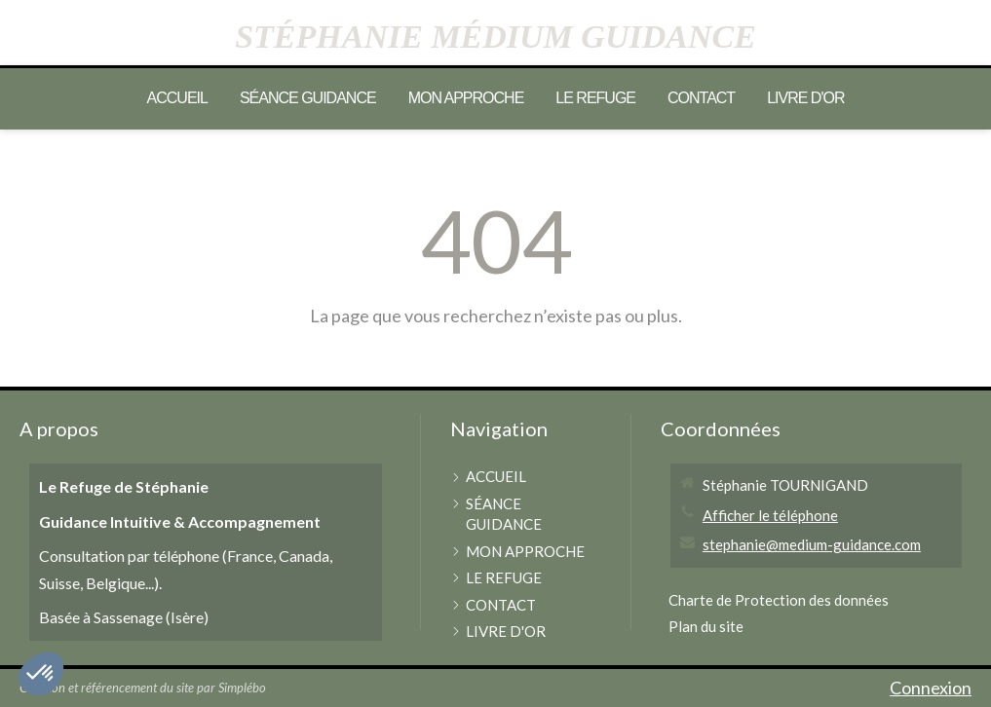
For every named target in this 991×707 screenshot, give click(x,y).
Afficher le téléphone (770, 515)
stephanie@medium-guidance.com (812, 544)
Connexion (931, 687)
